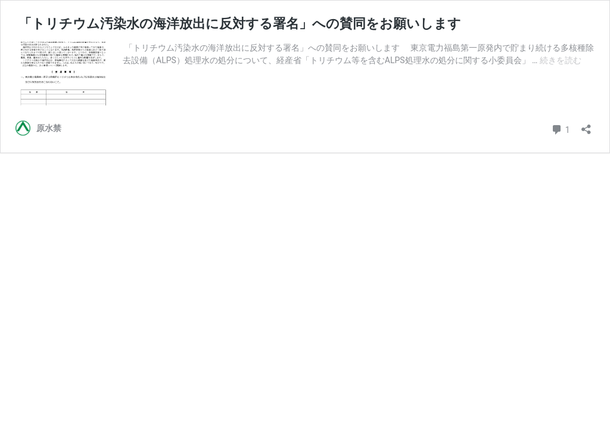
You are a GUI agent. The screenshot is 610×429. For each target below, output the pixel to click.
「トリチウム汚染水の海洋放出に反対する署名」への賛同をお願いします (238, 23)
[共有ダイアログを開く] (586, 125)
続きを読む (560, 60)
